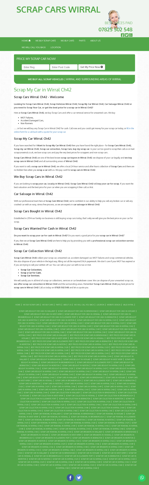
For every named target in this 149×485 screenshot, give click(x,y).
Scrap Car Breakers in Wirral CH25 (64, 441)
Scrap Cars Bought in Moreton (46, 365)
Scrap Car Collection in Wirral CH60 (60, 411)
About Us (95, 40)
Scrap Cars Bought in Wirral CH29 (91, 368)
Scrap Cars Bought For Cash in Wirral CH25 (97, 320)
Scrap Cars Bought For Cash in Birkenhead (77, 311)
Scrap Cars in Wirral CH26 (102, 384)
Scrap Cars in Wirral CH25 (76, 384)
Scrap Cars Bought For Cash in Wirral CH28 (62, 323)
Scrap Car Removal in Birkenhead (79, 414)
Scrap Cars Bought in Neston (75, 365)
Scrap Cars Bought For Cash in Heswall (82, 314)
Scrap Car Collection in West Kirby (47, 396)
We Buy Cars (67, 40)
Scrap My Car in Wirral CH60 (109, 465)
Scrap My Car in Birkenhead (62, 453)
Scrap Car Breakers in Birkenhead (120, 432)
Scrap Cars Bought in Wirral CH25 (106, 365)
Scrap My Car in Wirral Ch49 (88, 462)
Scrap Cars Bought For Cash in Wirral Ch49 (71, 326)
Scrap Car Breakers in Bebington (87, 438)
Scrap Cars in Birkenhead (91, 377)
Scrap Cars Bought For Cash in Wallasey (37, 311)
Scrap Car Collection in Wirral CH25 (58, 402)
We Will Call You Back (34, 47)
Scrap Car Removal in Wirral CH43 (75, 429)
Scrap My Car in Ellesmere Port (79, 456)
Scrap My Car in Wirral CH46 (59, 462)
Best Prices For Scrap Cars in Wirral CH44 (92, 356)
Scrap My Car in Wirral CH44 (84, 468)
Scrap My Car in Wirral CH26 (93, 459)
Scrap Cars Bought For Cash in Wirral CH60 (44, 332)
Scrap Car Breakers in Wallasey (88, 432)
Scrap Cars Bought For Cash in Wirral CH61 (86, 332)
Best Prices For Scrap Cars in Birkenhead (88, 335)
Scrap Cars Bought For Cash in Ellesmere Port (55, 317)
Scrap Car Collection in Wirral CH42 (36, 408)
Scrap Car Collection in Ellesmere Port (38, 399)
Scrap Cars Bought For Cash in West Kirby (43, 314)
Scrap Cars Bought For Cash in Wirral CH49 (80, 329)
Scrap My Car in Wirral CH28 (122, 459)
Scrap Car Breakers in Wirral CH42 (37, 447)
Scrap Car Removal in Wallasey (47, 414)
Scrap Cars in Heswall (43, 381)
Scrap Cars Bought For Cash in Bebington (98, 317)
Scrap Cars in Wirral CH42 (116, 387)
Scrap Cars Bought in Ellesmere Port (94, 362)
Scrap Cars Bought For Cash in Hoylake (117, 311)
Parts (82, 40)
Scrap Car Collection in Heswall (80, 396)
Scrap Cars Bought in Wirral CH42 (74, 371)
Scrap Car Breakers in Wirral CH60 (58, 450)
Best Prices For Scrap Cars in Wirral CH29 (90, 347)
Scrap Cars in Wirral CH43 (77, 390)
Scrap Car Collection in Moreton (108, 399)
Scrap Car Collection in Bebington (74, 399)
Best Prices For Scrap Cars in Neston (49, 344)
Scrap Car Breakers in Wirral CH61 (91, 450)
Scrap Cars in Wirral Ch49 (90, 387)
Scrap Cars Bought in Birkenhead (45, 359)
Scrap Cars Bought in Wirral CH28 (57, 368)
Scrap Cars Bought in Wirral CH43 (57, 374)
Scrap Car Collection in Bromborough (115, 396)
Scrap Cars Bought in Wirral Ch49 (40, 371)
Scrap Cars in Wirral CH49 (50, 390)
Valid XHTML (128, 305)
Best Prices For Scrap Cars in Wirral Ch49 (49, 350)
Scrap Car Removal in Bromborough (87, 417)
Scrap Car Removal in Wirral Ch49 (59, 426)
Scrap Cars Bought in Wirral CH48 (108, 371)
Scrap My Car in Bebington (108, 456)
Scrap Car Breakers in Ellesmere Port (52, 438)
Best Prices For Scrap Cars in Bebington (93, 341)
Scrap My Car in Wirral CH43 (81, 465)
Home (26, 40)
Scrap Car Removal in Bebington (39, 420)
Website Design (113, 305)
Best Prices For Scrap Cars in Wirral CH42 (90, 350)
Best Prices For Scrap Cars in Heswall (87, 338)
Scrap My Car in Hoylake (88, 453)
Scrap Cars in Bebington (124, 381)
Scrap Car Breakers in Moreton (119, 438)
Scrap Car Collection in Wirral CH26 (93, 402)
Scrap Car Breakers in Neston (32, 441)
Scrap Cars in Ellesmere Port (97, 381)
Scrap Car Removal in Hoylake (110, 414)
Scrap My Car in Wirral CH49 (53, 465)
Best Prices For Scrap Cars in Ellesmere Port (52, 341)
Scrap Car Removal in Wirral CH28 (80, 423)
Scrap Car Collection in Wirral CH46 (83, 405)
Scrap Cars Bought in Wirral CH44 (38, 377)
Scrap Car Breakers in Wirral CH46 (83, 444)
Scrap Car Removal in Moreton (71, 420)
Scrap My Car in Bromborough (48, 456)
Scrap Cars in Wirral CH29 (37, 387)
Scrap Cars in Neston (52, 384)
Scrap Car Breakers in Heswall (98, 435)
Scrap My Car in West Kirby (114, 453)
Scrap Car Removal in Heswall (54, 417)
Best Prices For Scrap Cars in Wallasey (50, 335)
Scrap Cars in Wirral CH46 (63, 387)
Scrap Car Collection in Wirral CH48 (71, 408)
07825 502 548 (116, 29)
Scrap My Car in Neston (39, 459)
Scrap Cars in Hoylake (115, 377)
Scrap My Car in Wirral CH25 (65, 459)
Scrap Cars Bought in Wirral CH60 (91, 374)
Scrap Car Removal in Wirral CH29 (113, 423)
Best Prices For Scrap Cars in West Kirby (49, 338)
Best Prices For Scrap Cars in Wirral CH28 (49, 347)
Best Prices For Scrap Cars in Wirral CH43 (90, 353)
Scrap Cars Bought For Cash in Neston (57, 320)
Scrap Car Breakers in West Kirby (66, 435)
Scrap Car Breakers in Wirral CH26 (98, 441)
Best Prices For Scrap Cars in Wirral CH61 (52, 356)
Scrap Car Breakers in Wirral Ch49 (117, 444)
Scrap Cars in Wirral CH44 (35, 393)
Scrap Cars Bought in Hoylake (76, 359)
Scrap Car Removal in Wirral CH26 (46, 423)
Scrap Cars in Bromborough (68, 381)
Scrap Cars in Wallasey (67, 377)
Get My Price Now (91, 67)
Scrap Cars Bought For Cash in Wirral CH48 (38, 329)
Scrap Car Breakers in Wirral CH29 (49, 444)
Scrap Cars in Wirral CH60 (103, 390)
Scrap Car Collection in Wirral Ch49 (119, 405)
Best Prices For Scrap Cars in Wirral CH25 (87, 344)
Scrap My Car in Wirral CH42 (116, 462)
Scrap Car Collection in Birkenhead (99, 393)
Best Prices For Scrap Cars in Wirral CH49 (49, 353)
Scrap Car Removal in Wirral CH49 (41, 429)
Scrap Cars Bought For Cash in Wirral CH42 (113, 326)
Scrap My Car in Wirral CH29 (31, 462)
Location (56, 47)
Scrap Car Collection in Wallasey (65, 393)
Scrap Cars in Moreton (29, 384)
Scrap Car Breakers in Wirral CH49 (106, 447)
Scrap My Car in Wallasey (36, 453)
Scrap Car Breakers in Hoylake (35, 435)
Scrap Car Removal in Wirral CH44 (56, 432)
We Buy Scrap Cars (45, 40)
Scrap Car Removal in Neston (101, 420)
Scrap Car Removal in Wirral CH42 (93, 426)
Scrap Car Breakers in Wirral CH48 (72, 447)
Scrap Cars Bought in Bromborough (57, 362)
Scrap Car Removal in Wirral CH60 (108, 429)
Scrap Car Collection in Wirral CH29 (47, 405)
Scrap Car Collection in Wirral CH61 (96, 411)
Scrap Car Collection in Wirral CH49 (107, 408)
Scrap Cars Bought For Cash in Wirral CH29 (104, 323)
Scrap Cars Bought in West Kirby (107, 359)
